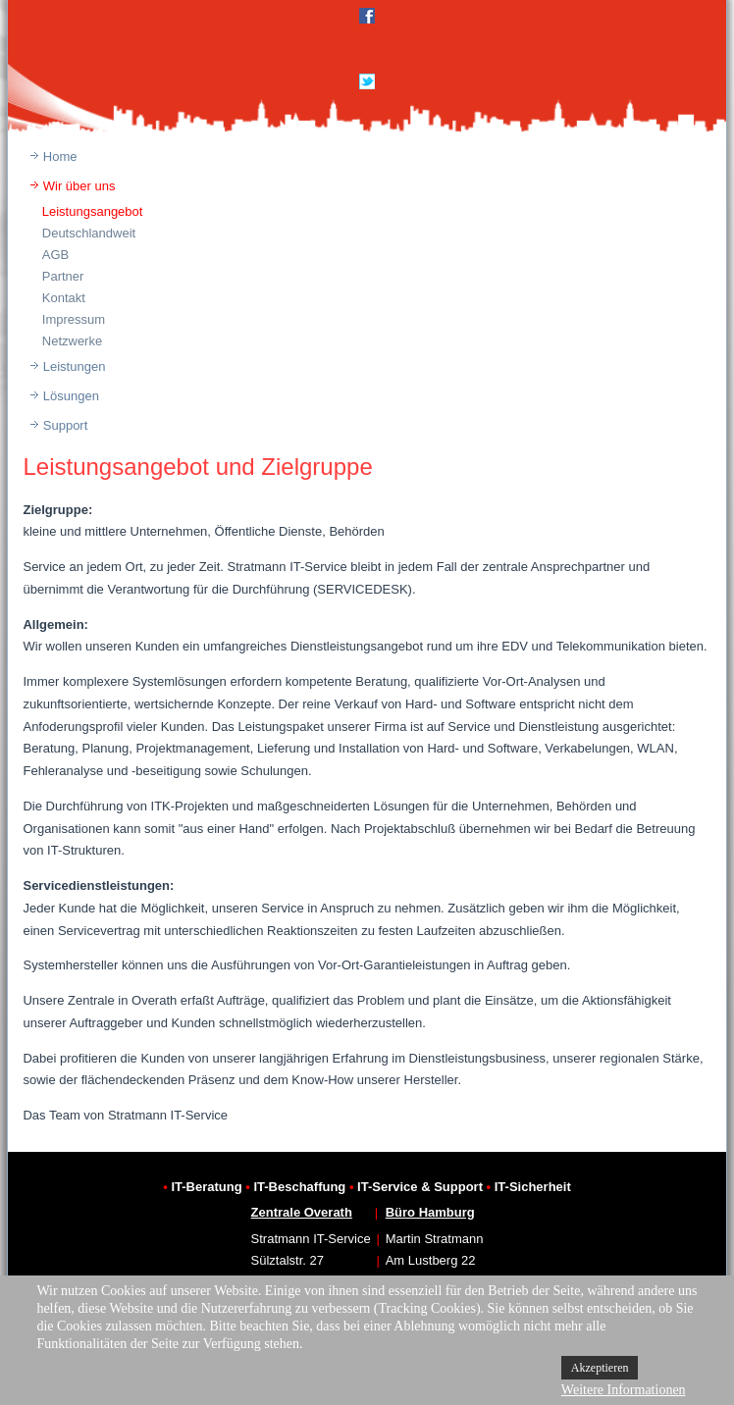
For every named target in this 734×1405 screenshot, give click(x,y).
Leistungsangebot (92, 211)
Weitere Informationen (623, 1389)
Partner (63, 276)
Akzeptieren (600, 1368)
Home (60, 156)
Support (65, 425)
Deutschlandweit (88, 233)
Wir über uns (79, 186)
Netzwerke (72, 341)
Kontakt (63, 297)
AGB (55, 254)
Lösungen (71, 396)
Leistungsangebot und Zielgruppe (197, 466)
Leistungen (74, 366)
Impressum (73, 319)
